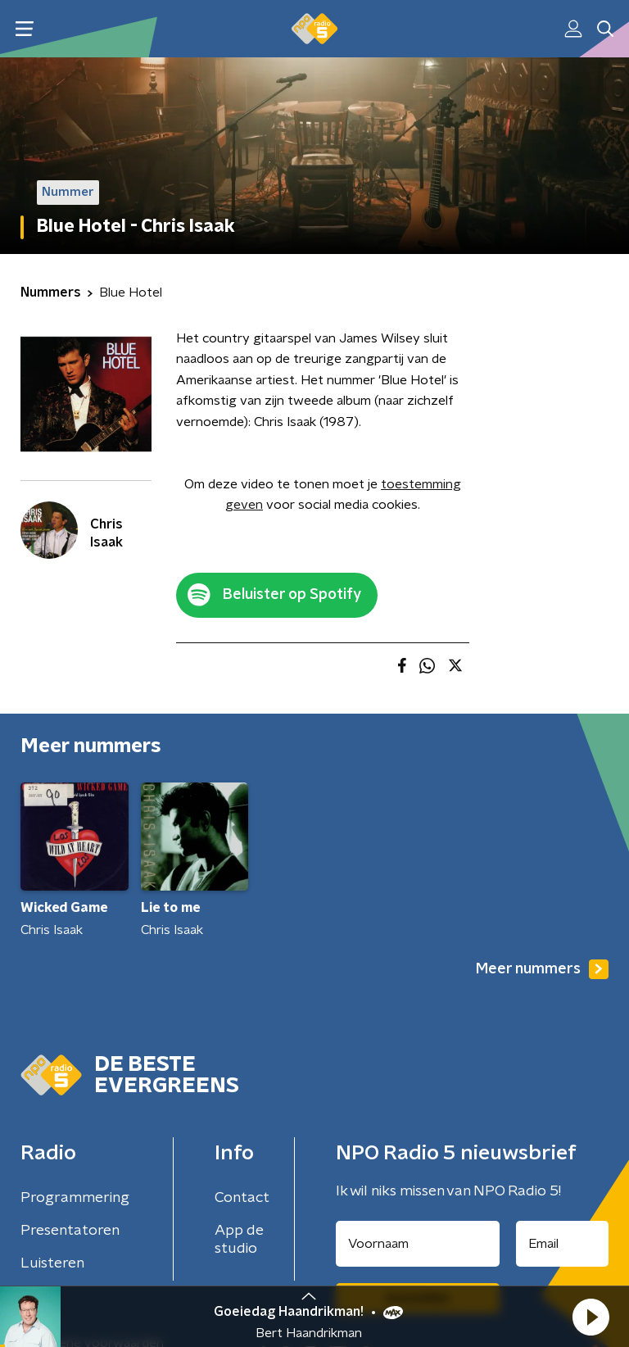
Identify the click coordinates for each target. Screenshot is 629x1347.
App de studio (239, 1239)
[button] (590, 1316)
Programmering (74, 1198)
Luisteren (52, 1263)
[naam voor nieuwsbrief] (418, 1244)
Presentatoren (70, 1230)
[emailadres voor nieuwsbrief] (562, 1244)
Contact (242, 1198)
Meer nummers (542, 969)
